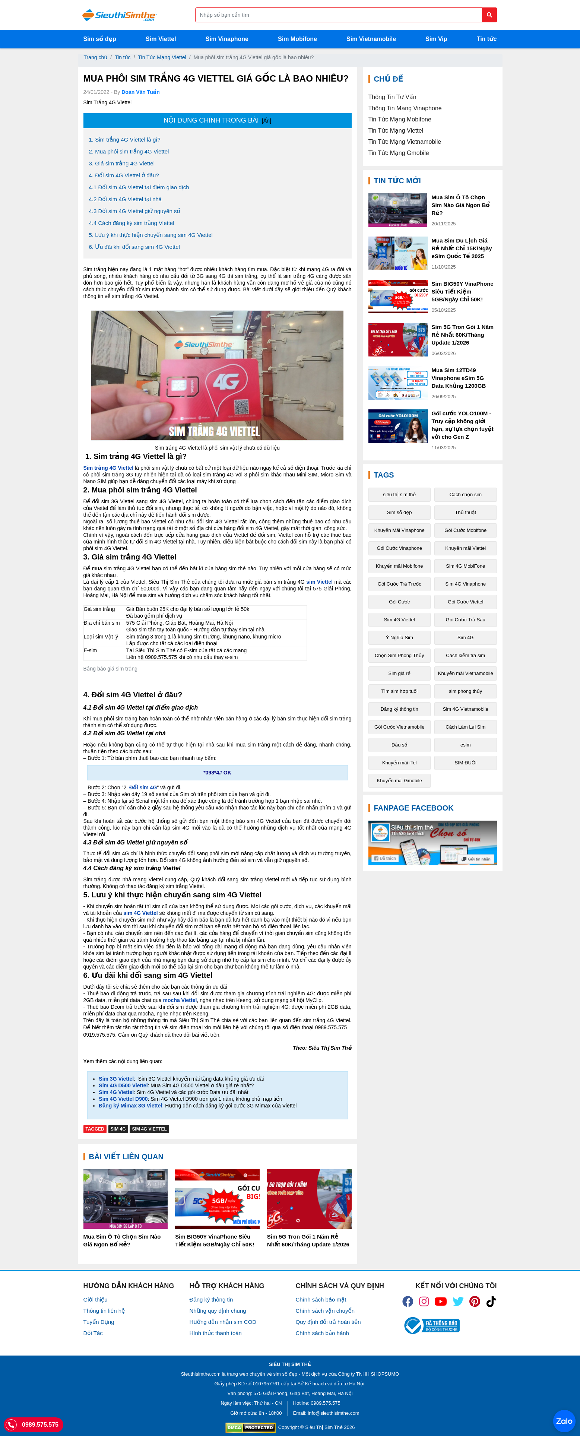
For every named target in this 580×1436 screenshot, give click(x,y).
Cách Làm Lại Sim (465, 727)
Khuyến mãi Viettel (465, 548)
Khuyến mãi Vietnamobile (465, 673)
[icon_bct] (431, 1326)
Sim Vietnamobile (371, 39)
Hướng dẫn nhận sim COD (223, 1322)
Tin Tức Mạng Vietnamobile (404, 142)
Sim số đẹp (100, 39)
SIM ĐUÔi (466, 762)
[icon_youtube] (440, 1301)
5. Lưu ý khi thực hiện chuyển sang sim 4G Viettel (151, 235)
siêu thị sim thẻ (399, 494)
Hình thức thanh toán (216, 1333)
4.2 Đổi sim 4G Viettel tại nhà (125, 199)
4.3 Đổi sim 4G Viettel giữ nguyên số (134, 211)
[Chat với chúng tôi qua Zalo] (564, 1421)
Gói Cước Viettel (465, 602)
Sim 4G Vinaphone (465, 584)
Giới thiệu (95, 1299)
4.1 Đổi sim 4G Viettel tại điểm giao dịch (139, 187)
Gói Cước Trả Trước (399, 584)
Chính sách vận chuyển (325, 1310)
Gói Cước (399, 602)
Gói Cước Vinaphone (399, 548)
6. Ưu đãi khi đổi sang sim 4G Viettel (134, 247)
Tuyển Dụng (98, 1322)
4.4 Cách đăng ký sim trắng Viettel (131, 223)
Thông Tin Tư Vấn (392, 97)
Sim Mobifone (297, 39)
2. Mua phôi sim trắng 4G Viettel (129, 151)
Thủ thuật (465, 512)
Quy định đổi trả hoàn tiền (328, 1322)
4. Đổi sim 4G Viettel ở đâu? (124, 175)
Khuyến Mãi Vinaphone (399, 530)
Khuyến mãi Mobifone (399, 566)
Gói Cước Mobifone (465, 530)
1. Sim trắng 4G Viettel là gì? (125, 139)
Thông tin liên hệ (104, 1310)
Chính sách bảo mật (321, 1299)
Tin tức (487, 39)
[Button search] (489, 14)
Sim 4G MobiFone (465, 566)
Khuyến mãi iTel (399, 762)
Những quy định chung (218, 1310)
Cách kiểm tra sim (465, 655)
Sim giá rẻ (400, 673)
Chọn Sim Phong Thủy (399, 655)
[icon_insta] (424, 1301)
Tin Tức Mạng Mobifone (399, 119)
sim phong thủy (465, 691)
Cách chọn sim (465, 494)
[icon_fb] (407, 1301)
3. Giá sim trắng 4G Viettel (122, 163)
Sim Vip (436, 39)
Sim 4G (118, 1129)
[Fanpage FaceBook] (432, 843)
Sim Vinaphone (227, 39)
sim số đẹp (285, 1374)
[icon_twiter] (458, 1301)
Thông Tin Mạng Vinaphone (405, 108)
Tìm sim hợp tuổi (399, 691)
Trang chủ (96, 57)
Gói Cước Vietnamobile (399, 727)
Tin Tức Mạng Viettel (162, 57)
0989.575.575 (325, 1403)
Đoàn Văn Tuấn (140, 92)
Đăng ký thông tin (399, 709)
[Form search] (346, 14)
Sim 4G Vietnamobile (465, 709)
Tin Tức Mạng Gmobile (398, 153)
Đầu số (400, 745)
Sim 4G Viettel (149, 1129)
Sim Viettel (161, 39)
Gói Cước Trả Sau (465, 619)
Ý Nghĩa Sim (399, 637)
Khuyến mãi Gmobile (399, 780)
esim (465, 745)
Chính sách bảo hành (322, 1333)
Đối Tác (93, 1333)
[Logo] (119, 15)
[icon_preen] (474, 1301)
